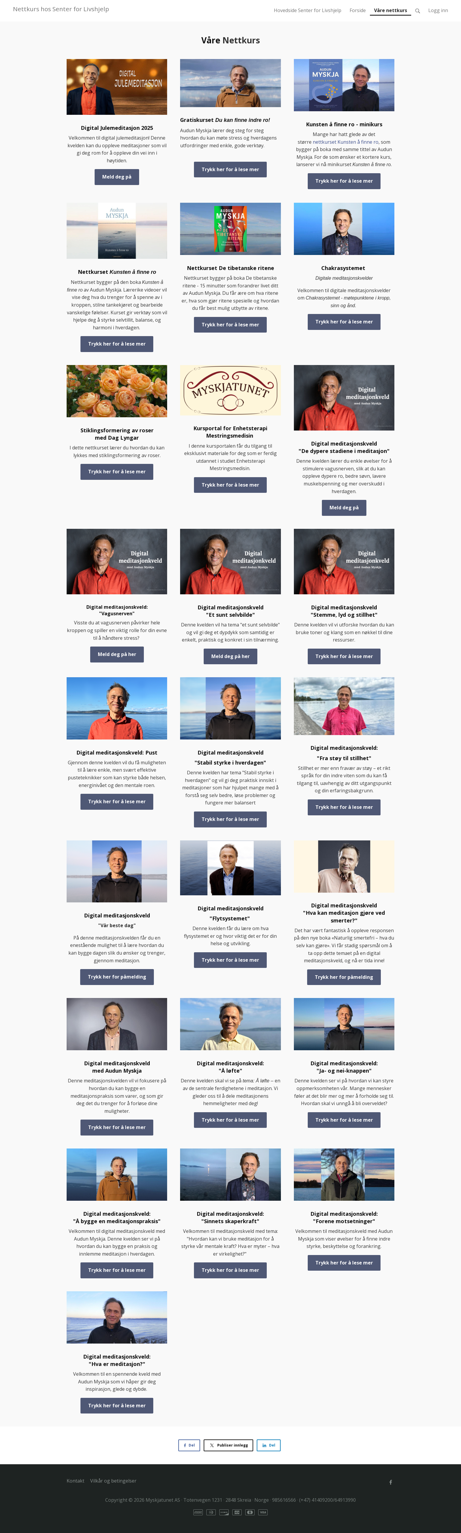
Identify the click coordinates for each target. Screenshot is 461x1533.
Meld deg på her (117, 654)
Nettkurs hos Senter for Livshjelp (61, 9)
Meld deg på (116, 177)
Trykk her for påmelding (117, 977)
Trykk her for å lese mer (230, 169)
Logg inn (438, 10)
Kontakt (75, 1481)
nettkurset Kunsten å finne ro (345, 142)
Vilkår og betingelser (113, 1481)
